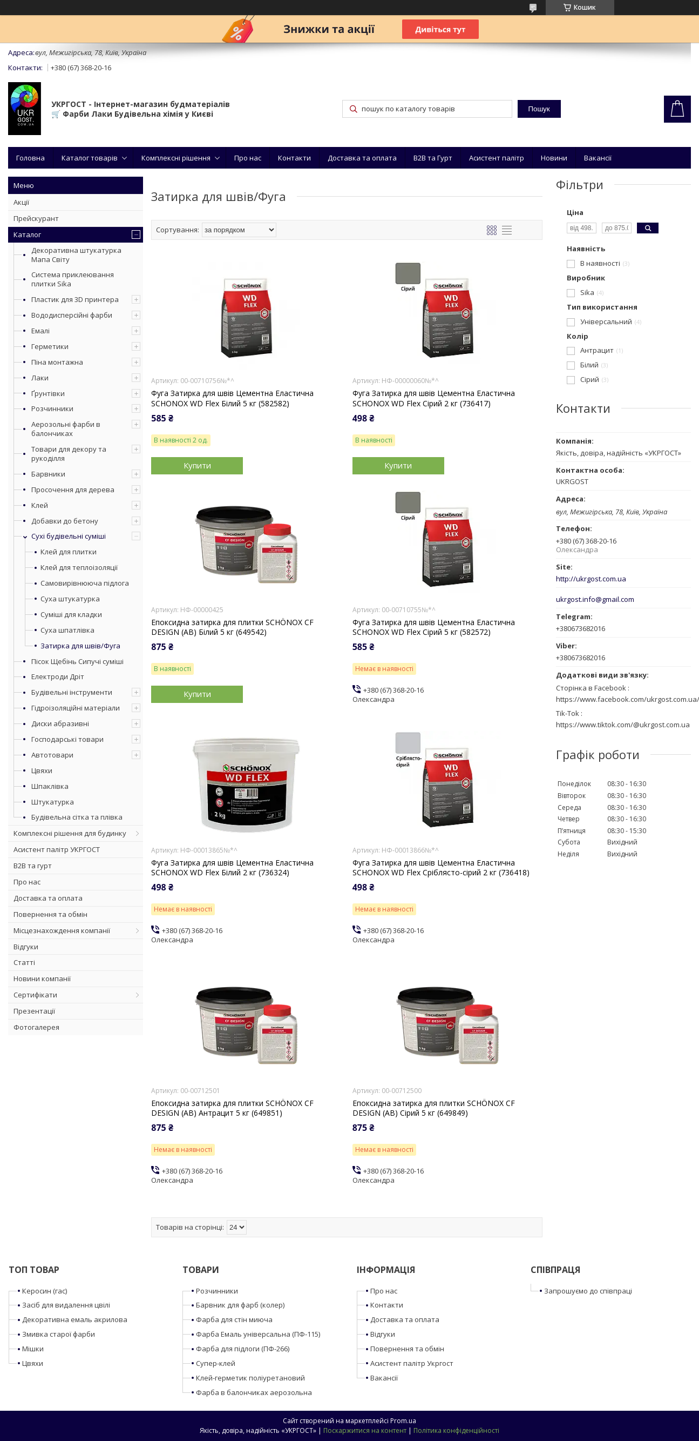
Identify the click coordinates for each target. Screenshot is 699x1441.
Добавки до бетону (64, 521)
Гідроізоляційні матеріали (75, 708)
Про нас (247, 158)
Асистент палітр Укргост (411, 1363)
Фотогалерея (36, 1027)
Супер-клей (215, 1363)
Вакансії (598, 158)
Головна (30, 158)
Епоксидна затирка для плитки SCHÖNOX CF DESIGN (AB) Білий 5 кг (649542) (232, 627)
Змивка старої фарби (58, 1334)
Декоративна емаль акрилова (74, 1319)
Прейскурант (36, 218)
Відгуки (25, 946)
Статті (24, 962)
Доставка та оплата (362, 158)
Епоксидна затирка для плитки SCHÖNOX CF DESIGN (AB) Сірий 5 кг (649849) (433, 1108)
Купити (197, 465)
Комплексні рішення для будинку (69, 833)
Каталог (27, 234)
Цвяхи (41, 770)
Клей (39, 505)
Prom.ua (403, 1420)
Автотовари (52, 755)
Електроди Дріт (57, 676)
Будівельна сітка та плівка (77, 817)
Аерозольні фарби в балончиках (65, 428)
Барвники (48, 474)
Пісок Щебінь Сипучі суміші (77, 661)
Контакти (294, 158)
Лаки (40, 378)
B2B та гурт (32, 865)
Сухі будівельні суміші (68, 536)
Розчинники (52, 408)
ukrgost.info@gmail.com (595, 599)
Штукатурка (52, 802)
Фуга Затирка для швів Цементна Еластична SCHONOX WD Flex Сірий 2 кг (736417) (433, 398)
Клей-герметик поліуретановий (250, 1378)
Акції (21, 202)
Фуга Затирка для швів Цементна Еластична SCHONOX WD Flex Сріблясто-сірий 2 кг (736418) (441, 867)
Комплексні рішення (176, 158)
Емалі (40, 331)
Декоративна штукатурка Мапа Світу (76, 254)
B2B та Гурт (432, 158)
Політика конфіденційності (456, 1430)
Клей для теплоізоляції (79, 567)
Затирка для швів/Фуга (80, 646)
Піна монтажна (57, 362)
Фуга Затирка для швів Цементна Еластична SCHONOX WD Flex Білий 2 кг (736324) (232, 867)
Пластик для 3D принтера (75, 299)
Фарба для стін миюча (234, 1319)
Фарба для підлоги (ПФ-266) (242, 1348)
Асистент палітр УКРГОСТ (56, 849)
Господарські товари (67, 739)
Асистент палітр (496, 158)
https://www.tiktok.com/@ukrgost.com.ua (623, 724)
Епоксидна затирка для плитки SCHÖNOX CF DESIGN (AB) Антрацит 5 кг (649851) (232, 1108)
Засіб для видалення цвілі (66, 1305)
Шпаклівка (50, 786)
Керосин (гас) (44, 1291)
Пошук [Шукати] (538, 109)
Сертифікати (35, 995)
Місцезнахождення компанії (61, 930)
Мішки (33, 1348)
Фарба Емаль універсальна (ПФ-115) (258, 1334)
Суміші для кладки (71, 614)
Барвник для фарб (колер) (240, 1305)
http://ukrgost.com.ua (591, 579)
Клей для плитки (68, 552)
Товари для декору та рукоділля (68, 453)
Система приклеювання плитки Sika (72, 279)
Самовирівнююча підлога (84, 583)
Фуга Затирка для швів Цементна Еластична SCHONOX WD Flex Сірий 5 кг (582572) (433, 627)
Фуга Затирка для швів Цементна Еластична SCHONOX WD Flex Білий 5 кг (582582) (232, 398)
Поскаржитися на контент (364, 1430)
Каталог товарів (90, 158)
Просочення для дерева (72, 489)
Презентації (34, 1011)
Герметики (50, 346)
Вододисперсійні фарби (71, 315)
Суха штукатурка (70, 599)
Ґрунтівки (48, 393)
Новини (554, 158)
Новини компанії (42, 978)
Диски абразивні (60, 723)
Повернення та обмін (50, 914)
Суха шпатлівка (67, 630)
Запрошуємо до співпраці (588, 1291)
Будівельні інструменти (71, 692)
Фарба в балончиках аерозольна (254, 1392)
